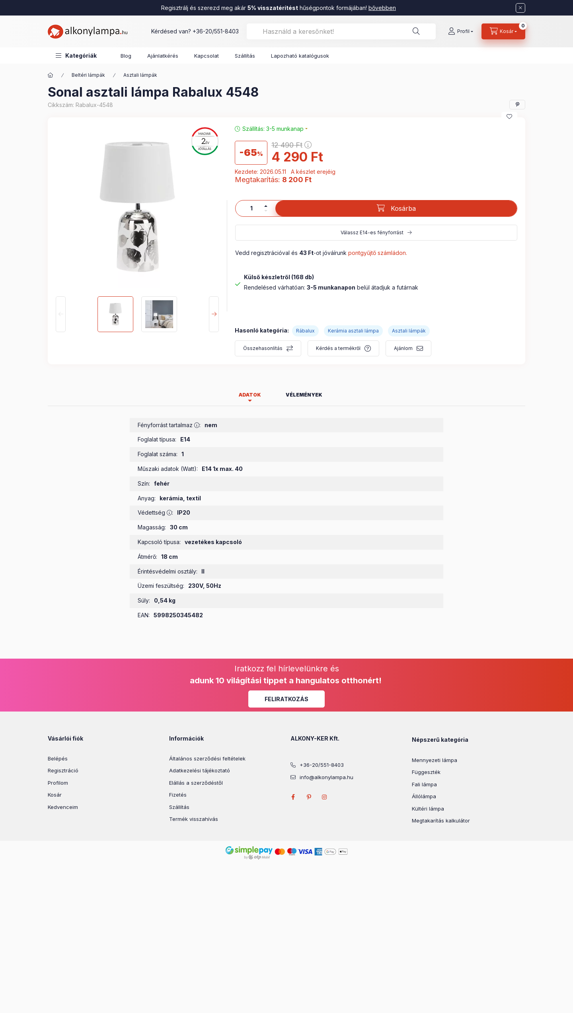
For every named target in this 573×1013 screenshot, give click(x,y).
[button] (76, 55)
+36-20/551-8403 (216, 31)
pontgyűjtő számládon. (377, 252)
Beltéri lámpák (88, 75)
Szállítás (245, 55)
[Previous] (61, 314)
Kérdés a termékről (338, 348)
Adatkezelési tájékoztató (199, 770)
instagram (325, 797)
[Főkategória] (50, 75)
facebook (293, 797)
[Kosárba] (396, 208)
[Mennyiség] (251, 208)
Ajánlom (403, 348)
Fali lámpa (424, 784)
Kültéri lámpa (428, 808)
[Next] (214, 314)
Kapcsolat (206, 55)
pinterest (309, 797)
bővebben (382, 7)
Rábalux (305, 331)
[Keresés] (416, 31)
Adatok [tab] (250, 395)
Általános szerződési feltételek (207, 758)
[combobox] (341, 31)
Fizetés (178, 794)
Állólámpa (424, 796)
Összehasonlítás (263, 348)
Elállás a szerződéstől (196, 783)
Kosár (55, 794)
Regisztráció (63, 770)
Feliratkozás (286, 699)
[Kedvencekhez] (509, 116)
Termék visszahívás (193, 819)
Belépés (58, 758)
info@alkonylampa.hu (326, 777)
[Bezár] (520, 8)
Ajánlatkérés (162, 55)
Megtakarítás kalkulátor (441, 820)
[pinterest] (517, 104)
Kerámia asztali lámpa (353, 331)
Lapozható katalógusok (300, 55)
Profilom (58, 783)
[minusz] (266, 210)
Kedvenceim (63, 807)
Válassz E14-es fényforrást (372, 232)
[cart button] (503, 31)
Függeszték (426, 772)
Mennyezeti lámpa (434, 760)
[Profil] (460, 31)
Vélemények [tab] (304, 395)
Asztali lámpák (140, 75)
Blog (126, 55)
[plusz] (266, 206)
